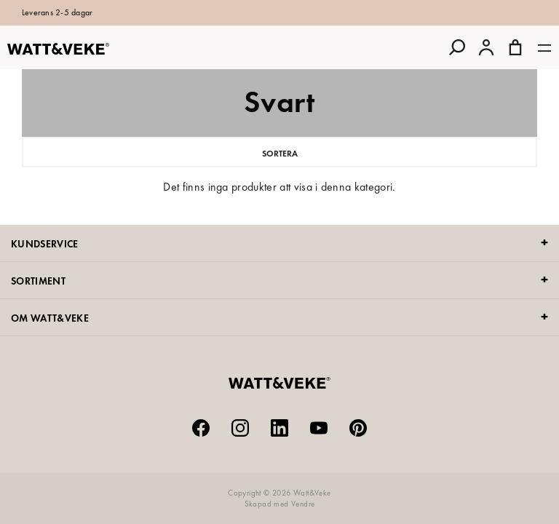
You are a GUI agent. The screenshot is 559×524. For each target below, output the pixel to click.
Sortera (280, 153)
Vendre (302, 504)
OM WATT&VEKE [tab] (50, 318)
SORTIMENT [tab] (38, 280)
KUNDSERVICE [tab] (45, 243)
